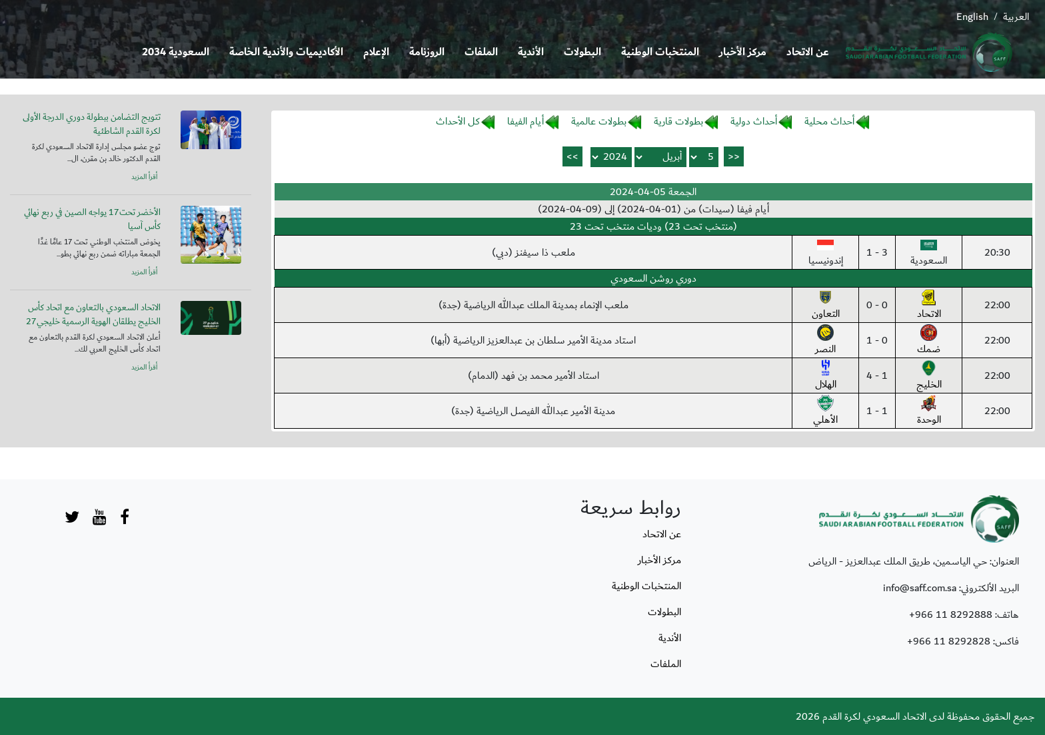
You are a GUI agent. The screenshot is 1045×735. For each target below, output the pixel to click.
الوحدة (929, 411)
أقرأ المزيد (144, 177)
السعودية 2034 (175, 52)
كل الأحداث (458, 121)
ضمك (928, 341)
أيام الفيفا (525, 121)
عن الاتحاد (807, 52)
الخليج (929, 376)
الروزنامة (427, 52)
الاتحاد (929, 305)
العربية (1016, 16)
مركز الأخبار (742, 52)
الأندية (531, 52)
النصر (825, 341)
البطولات (582, 52)
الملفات (481, 52)
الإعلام (376, 52)
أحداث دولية (753, 121)
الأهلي (825, 411)
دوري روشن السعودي (653, 278)
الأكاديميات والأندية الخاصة (286, 52)
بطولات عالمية (598, 121)
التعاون (826, 305)
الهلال (825, 376)
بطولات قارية (678, 121)
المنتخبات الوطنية (660, 52)
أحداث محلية (829, 121)
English (972, 16)
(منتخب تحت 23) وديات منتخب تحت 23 (653, 226)
